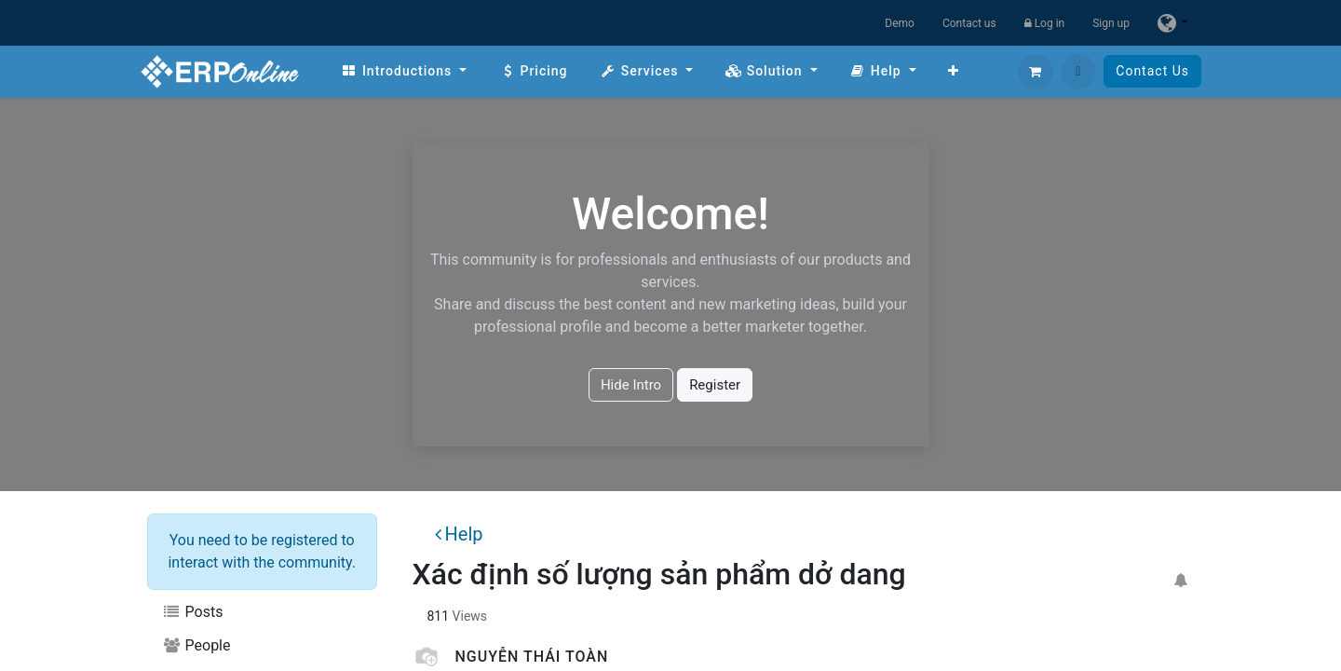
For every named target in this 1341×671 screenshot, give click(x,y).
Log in (1044, 23)
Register (714, 385)
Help (459, 534)
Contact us (969, 23)
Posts (192, 612)
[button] (1078, 71)
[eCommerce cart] (1035, 71)
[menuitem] (403, 71)
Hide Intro (631, 385)
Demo (899, 23)
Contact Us (1152, 70)
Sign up (1111, 23)
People (196, 645)
